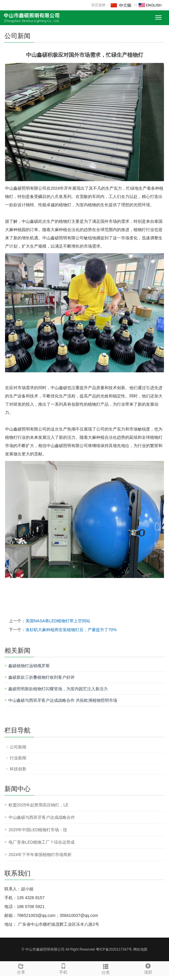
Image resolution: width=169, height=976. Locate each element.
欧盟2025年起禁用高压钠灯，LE (38, 805)
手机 (63, 968)
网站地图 (140, 949)
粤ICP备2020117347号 (114, 949)
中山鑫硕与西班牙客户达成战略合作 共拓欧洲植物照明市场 (62, 700)
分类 (105, 968)
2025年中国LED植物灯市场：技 (38, 829)
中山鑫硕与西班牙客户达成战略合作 (42, 817)
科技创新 (18, 768)
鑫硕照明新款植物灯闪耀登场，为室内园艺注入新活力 (58, 688)
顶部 (148, 968)
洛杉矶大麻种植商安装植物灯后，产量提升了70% (71, 629)
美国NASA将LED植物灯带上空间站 (57, 620)
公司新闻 (18, 747)
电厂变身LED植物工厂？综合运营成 (42, 842)
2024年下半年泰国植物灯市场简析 (40, 854)
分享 (21, 968)
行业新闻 (18, 758)
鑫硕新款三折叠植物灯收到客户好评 (41, 677)
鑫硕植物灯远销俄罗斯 (29, 665)
